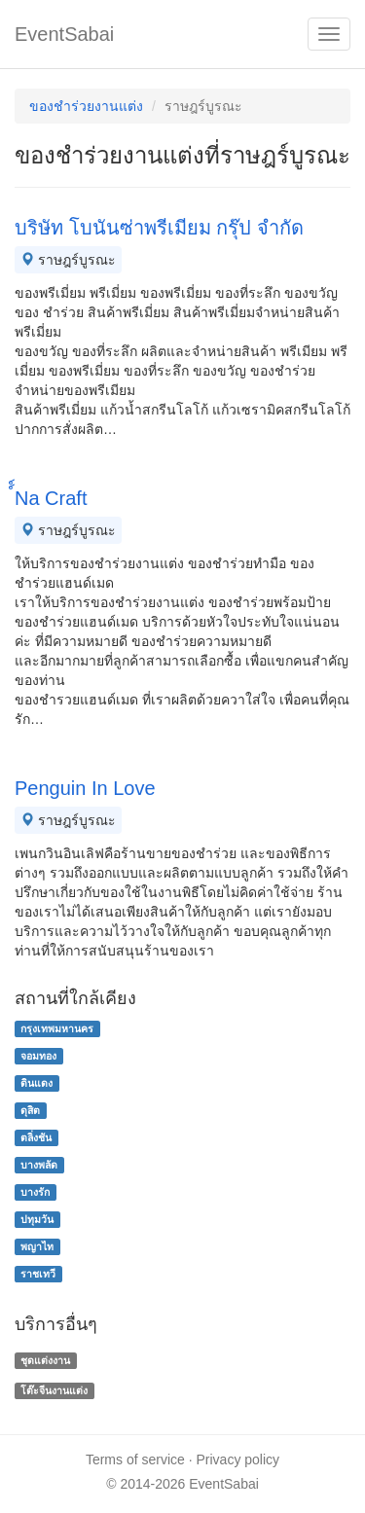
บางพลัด (38, 1165)
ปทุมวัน (37, 1219)
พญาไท (37, 1246)
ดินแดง (36, 1083)
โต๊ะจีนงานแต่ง (54, 1390)
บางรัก (35, 1192)
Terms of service (135, 1459)
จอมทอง (38, 1056)
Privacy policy (238, 1459)
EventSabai (64, 34)
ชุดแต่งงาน (45, 1360)
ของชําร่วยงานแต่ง (86, 106)
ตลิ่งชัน (36, 1137)
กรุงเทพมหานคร (56, 1028)
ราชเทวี (37, 1273)
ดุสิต (30, 1110)
